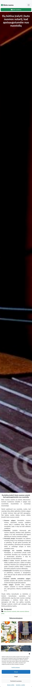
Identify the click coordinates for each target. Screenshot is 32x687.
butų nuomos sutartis (9, 611)
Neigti (16, 676)
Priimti (16, 672)
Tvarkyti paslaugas (16, 667)
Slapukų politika (10, 684)
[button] (29, 653)
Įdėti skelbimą (16, 9)
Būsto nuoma (7, 5)
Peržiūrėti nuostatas (16, 681)
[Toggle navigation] (28, 5)
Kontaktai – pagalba (20, 684)
